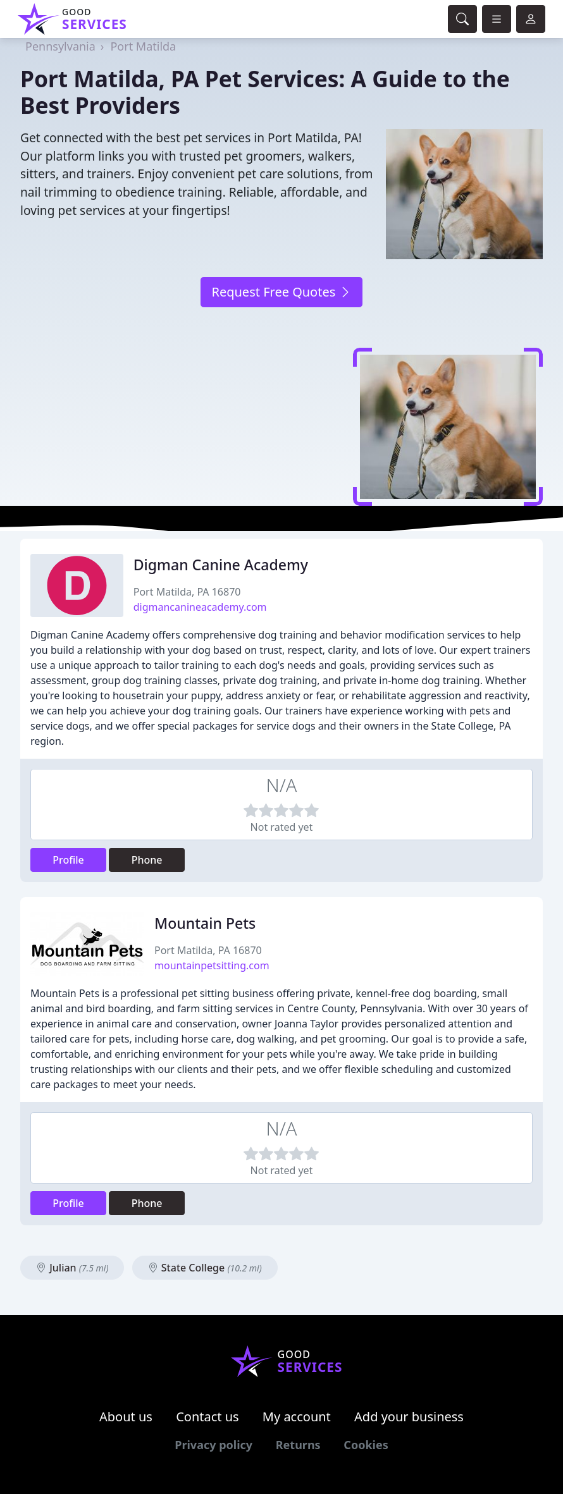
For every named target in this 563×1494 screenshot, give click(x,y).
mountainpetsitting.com (211, 965)
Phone (147, 860)
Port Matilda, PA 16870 (187, 592)
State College (205, 1268)
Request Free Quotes (281, 291)
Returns (298, 1444)
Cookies (365, 1444)
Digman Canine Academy (220, 564)
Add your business (409, 1416)
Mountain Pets (205, 923)
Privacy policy (213, 1444)
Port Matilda (143, 46)
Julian (72, 1268)
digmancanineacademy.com (200, 607)
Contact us (207, 1416)
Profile (68, 860)
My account (297, 1416)
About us (125, 1416)
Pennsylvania (60, 46)
